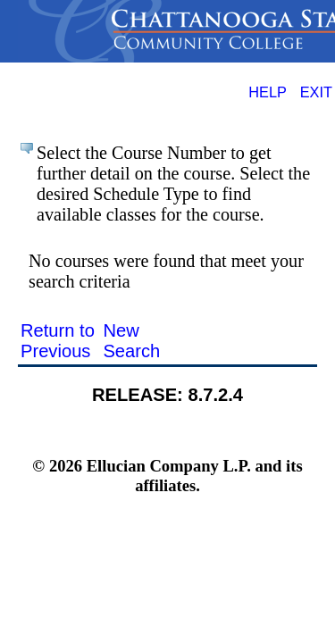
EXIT (316, 92)
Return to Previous (58, 341)
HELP (267, 92)
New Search (131, 341)
